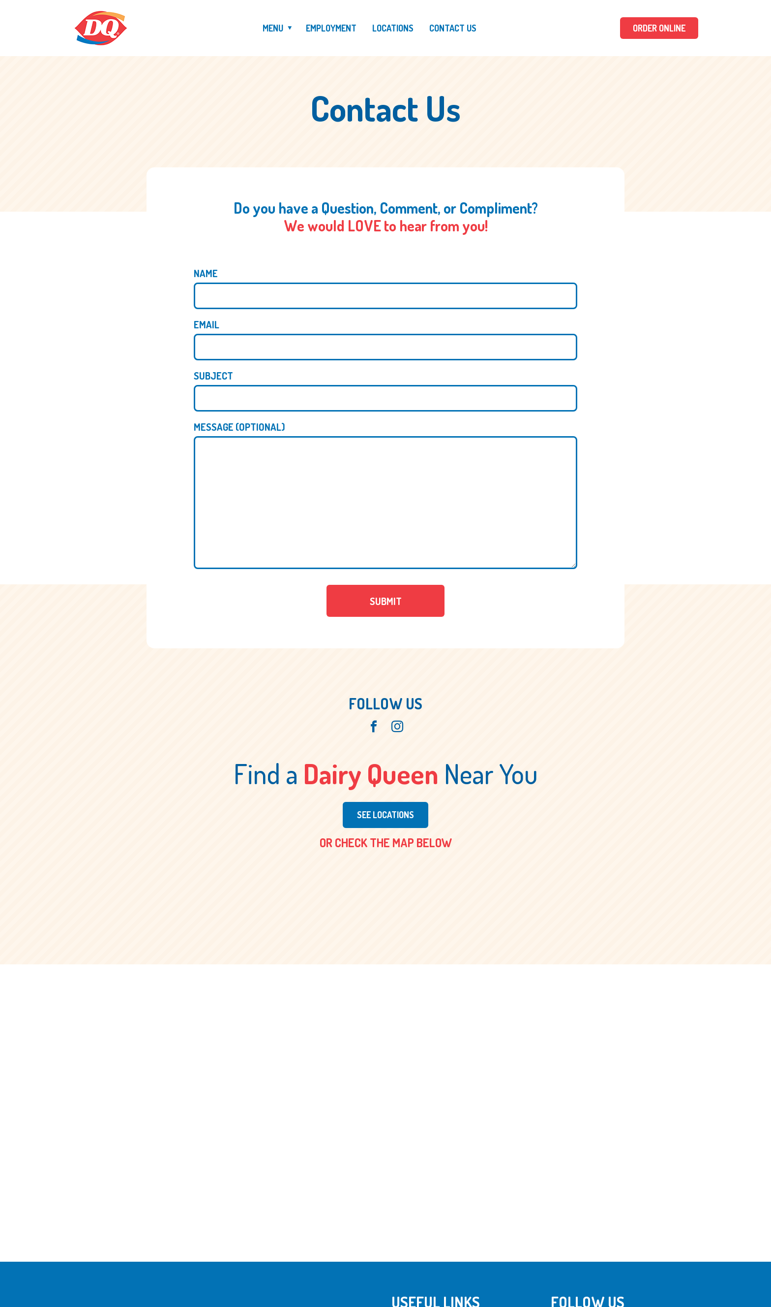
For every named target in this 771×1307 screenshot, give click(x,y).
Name (206, 273)
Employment (331, 28)
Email (206, 324)
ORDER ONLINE (659, 28)
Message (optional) (239, 426)
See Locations (385, 814)
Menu (273, 28)
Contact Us (452, 28)
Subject (213, 375)
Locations (393, 28)
